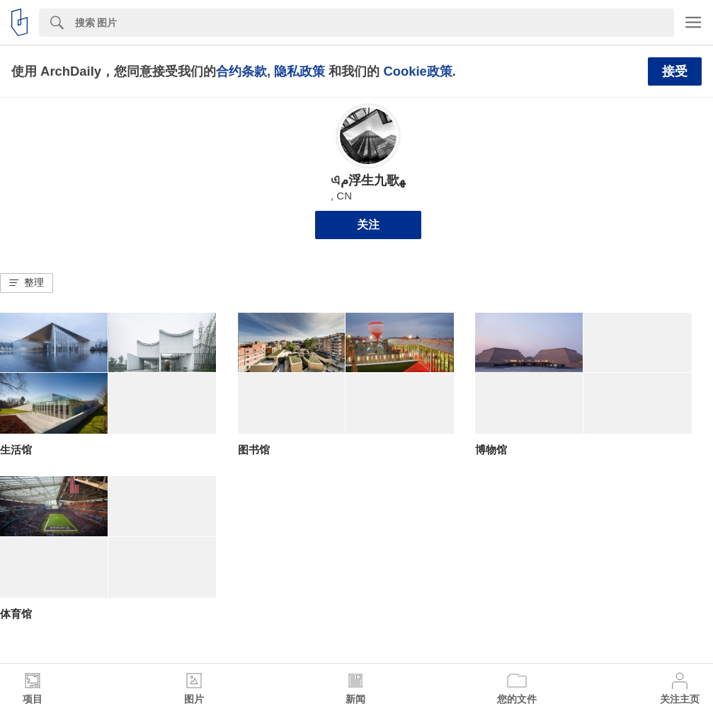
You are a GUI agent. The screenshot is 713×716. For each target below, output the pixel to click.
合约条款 (241, 71)
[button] (26, 283)
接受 (675, 71)
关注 (368, 225)
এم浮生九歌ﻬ (368, 180)
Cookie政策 (417, 71)
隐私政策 (299, 71)
